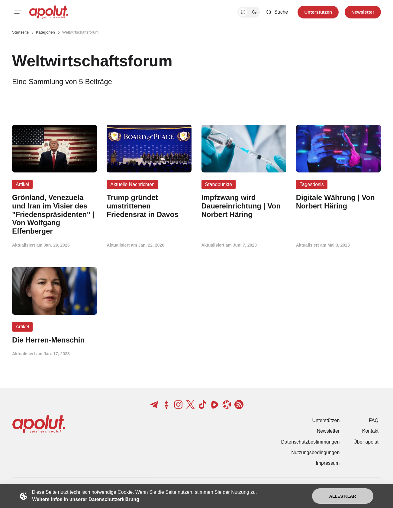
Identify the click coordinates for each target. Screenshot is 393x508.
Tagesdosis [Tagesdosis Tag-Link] (312, 184)
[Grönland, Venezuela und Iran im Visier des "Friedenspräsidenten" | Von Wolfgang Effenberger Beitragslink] (54, 214)
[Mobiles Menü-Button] (18, 12)
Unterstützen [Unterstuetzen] (318, 12)
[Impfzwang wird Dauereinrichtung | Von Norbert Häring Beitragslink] (243, 205)
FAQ (374, 420)
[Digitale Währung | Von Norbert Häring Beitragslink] (338, 201)
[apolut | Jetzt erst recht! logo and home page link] (48, 12)
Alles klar (342, 496)
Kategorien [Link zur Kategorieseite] (45, 32)
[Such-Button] (277, 12)
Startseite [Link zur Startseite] (20, 32)
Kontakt (370, 431)
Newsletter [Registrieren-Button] (362, 12)
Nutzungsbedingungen (315, 452)
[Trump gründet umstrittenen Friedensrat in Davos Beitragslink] (149, 205)
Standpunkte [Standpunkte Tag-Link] (218, 184)
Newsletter (328, 431)
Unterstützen (326, 420)
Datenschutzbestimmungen (310, 441)
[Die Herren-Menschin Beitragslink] (54, 340)
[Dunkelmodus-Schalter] (248, 12)
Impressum (328, 463)
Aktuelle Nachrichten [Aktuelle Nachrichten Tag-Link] (132, 184)
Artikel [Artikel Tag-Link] (22, 184)
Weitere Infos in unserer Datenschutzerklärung (85, 499)
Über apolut (366, 441)
